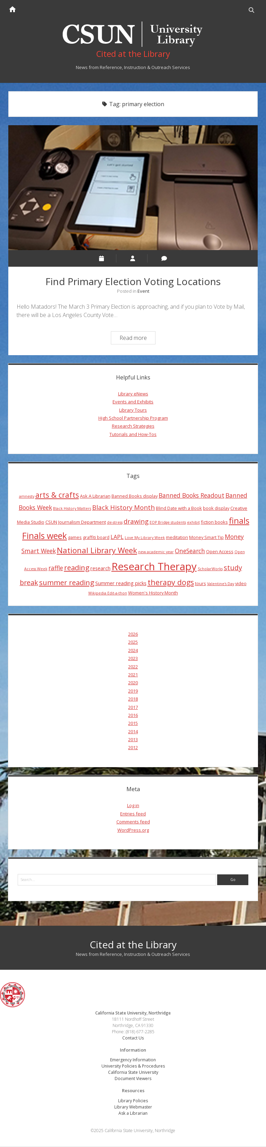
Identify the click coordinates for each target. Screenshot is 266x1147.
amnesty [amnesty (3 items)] (26, 496)
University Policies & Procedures (133, 1067)
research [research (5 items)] (100, 568)
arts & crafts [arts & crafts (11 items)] (57, 495)
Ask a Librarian (133, 1114)
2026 (133, 635)
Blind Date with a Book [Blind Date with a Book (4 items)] (179, 509)
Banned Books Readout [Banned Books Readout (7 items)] (191, 495)
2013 (133, 740)
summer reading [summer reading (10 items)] (66, 583)
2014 (133, 732)
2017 (133, 707)
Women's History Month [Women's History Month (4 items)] (153, 593)
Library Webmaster (133, 1108)
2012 (133, 748)
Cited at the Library (133, 945)
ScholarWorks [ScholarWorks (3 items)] (210, 569)
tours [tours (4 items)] (200, 584)
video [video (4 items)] (241, 584)
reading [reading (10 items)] (76, 568)
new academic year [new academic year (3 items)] (156, 552)
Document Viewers (133, 1079)
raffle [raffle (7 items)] (55, 568)
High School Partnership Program (133, 419)
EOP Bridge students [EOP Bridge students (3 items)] (168, 522)
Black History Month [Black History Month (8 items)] (123, 508)
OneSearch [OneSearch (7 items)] (190, 551)
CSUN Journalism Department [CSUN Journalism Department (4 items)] (75, 522)
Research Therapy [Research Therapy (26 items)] (154, 567)
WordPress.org (133, 830)
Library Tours (133, 410)
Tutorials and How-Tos (133, 434)
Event (143, 291)
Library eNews (133, 394)
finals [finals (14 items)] (239, 521)
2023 (133, 659)
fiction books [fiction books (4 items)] (214, 522)
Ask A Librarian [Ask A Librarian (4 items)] (95, 496)
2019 (133, 691)
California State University (133, 1073)
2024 (133, 651)
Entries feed (133, 814)
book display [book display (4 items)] (216, 509)
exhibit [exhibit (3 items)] (193, 522)
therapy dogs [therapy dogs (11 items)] (171, 582)
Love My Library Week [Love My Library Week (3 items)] (145, 538)
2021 (133, 675)
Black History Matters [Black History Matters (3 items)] (72, 509)
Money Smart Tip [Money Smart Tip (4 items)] (206, 538)
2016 (133, 716)
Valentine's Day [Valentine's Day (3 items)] (220, 584)
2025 (133, 643)
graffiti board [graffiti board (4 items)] (96, 538)
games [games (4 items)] (75, 538)
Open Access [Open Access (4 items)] (219, 552)
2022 (133, 667)
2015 (133, 724)
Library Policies (133, 1101)
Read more (137, 339)
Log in (133, 806)
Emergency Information (133, 1060)
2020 (133, 683)
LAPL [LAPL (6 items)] (117, 537)
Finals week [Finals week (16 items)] (44, 536)
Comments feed (133, 822)
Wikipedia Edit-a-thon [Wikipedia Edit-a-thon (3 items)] (107, 593)
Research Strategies (133, 426)
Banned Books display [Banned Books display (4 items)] (135, 496)
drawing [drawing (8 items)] (136, 521)
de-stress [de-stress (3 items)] (115, 522)
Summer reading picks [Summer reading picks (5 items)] (121, 583)
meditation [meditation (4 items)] (177, 538)
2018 (133, 699)
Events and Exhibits (133, 402)
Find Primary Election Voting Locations (133, 188)
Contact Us (133, 1039)
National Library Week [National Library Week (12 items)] (97, 551)
